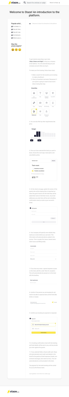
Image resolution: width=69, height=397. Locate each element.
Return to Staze (55, 3)
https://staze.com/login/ (36, 61)
